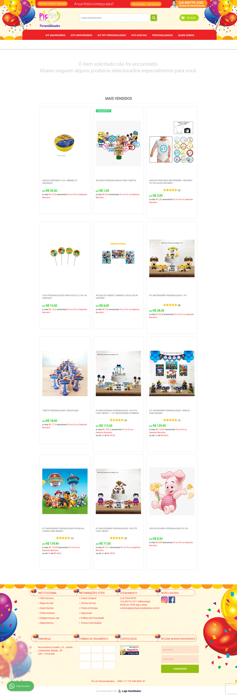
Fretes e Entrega (89, 608)
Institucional (47, 593)
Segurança (86, 612)
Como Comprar (89, 598)
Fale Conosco (153, 4)
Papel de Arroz (131, 44)
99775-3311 (135, 601)
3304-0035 (128, 598)
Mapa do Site (46, 603)
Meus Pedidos (138, 4)
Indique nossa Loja (49, 617)
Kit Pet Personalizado (112, 35)
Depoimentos (107, 44)
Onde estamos (47, 612)
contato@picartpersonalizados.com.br (140, 608)
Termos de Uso (88, 603)
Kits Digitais (139, 35)
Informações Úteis (92, 593)
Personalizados (162, 35)
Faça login (61, 3)
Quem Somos (186, 35)
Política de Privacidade (92, 617)
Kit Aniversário (55, 35)
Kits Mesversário (81, 35)
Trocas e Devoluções (91, 622)
